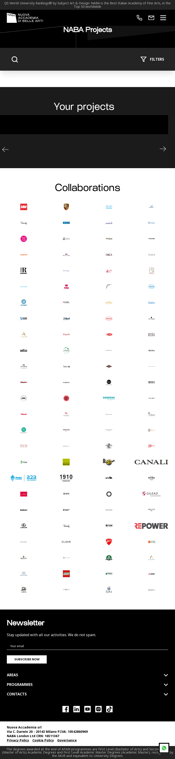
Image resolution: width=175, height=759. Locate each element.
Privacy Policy (18, 740)
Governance (67, 740)
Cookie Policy (43, 740)
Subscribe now (26, 659)
